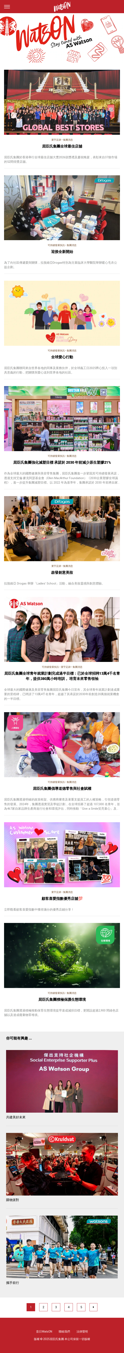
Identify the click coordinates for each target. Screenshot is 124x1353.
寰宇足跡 (56, 139)
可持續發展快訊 (56, 245)
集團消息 (68, 139)
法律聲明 (82, 1331)
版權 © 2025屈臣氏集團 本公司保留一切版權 (62, 1339)
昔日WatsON (44, 1331)
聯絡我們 (64, 1331)
